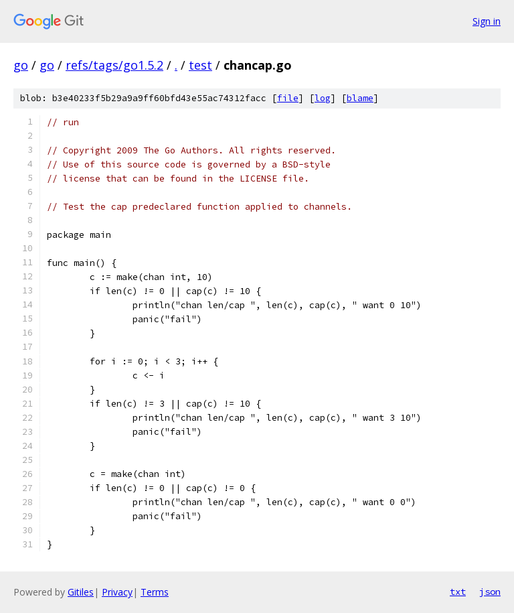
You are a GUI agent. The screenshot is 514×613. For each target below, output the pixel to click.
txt (458, 592)
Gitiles (81, 592)
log (323, 98)
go (20, 65)
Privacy (117, 592)
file (287, 98)
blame (360, 98)
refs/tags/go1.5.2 (114, 65)
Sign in (487, 21)
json (490, 592)
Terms (155, 592)
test (200, 65)
